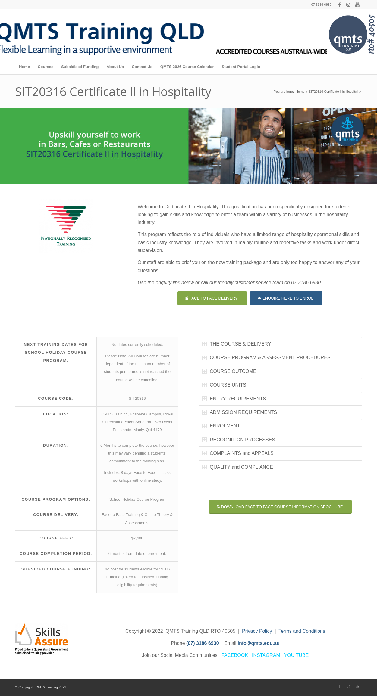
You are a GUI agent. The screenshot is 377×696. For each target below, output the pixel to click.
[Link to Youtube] (357, 4)
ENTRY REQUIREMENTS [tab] (234, 398)
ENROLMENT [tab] (221, 425)
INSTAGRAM (266, 655)
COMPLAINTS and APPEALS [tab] (238, 453)
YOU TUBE (296, 655)
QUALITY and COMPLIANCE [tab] (237, 467)
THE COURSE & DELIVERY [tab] (236, 343)
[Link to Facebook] (339, 4)
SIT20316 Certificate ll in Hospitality (113, 91)
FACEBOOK (234, 655)
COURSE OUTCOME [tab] (229, 371)
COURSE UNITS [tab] (224, 384)
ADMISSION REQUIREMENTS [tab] (239, 412)
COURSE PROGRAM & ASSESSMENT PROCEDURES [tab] (266, 357)
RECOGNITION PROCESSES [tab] (238, 439)
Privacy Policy (257, 631)
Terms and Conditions (301, 631)
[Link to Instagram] (348, 4)
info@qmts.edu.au (259, 643)
